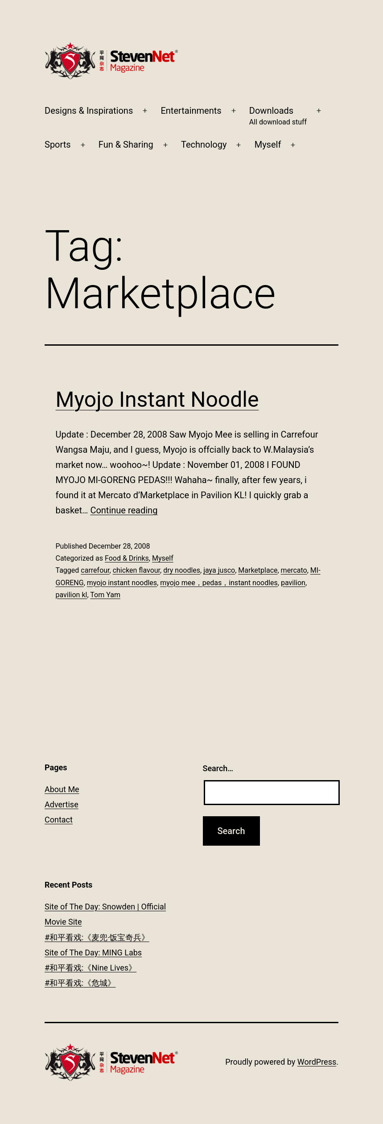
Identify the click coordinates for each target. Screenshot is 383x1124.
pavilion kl (71, 595)
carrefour (95, 570)
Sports (58, 144)
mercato (294, 570)
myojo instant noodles (122, 583)
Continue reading (123, 510)
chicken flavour (136, 570)
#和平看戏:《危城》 (80, 983)
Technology (204, 144)
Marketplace (257, 570)
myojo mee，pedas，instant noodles (219, 583)
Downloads (278, 116)
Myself (268, 144)
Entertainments (191, 110)
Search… (218, 768)
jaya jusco (219, 570)
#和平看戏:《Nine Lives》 (90, 967)
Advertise (61, 804)
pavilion (293, 583)
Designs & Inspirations (89, 110)
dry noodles (181, 570)
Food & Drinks (127, 558)
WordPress (316, 1061)
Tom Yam (105, 595)
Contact (59, 819)
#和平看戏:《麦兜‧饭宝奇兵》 (97, 937)
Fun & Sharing (126, 144)
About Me (62, 789)
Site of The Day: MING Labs (93, 952)
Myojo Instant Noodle (157, 399)
